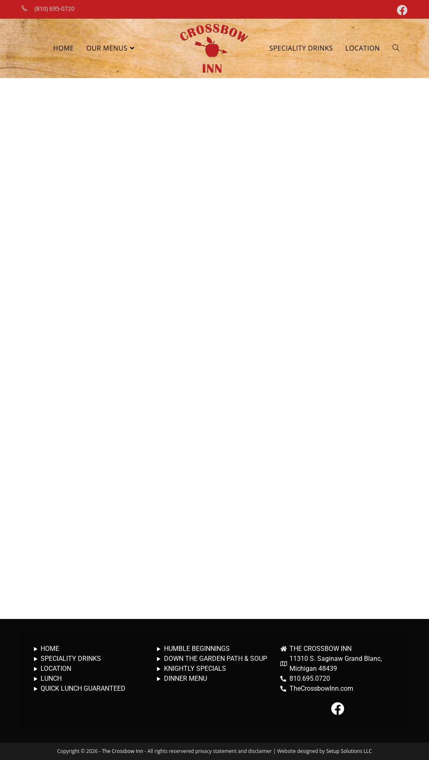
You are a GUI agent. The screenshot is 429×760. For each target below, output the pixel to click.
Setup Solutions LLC (349, 751)
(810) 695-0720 (54, 8)
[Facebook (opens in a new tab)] (400, 10)
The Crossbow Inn (122, 751)
